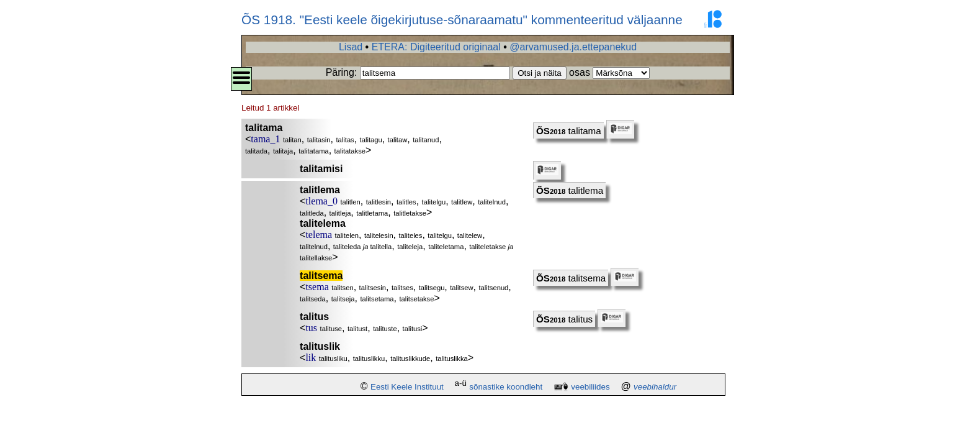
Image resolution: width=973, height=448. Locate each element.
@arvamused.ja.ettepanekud (573, 47)
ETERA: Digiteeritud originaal (436, 47)
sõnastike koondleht (505, 386)
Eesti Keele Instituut (407, 386)
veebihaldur (655, 386)
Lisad (350, 47)
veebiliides (590, 386)
